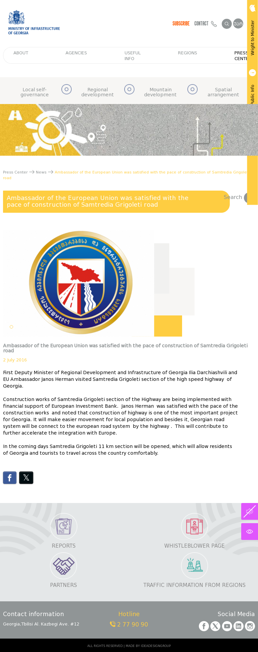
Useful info (133, 55)
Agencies (76, 53)
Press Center (243, 55)
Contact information (33, 614)
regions (187, 53)
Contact (206, 23)
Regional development (97, 92)
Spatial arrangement (223, 92)
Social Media (236, 614)
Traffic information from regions (194, 585)
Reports (64, 546)
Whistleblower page (194, 546)
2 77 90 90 (129, 624)
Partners (63, 585)
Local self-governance (34, 92)
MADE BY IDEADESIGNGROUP (148, 646)
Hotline (129, 614)
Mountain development (160, 92)
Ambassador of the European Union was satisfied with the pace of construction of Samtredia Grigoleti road (97, 201)
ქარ (238, 24)
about (20, 53)
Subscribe (181, 23)
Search (239, 197)
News (41, 172)
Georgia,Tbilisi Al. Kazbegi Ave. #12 (41, 624)
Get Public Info (252, 91)
